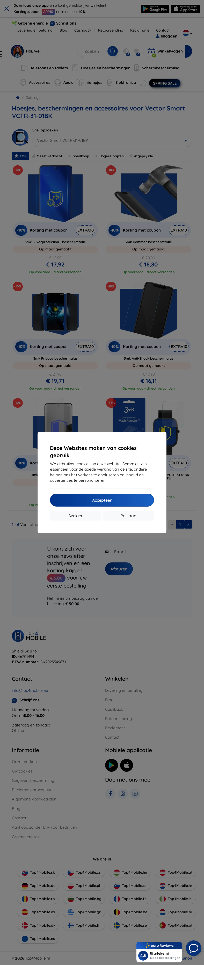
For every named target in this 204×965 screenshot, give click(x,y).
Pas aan (128, 515)
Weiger (76, 515)
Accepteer (102, 500)
